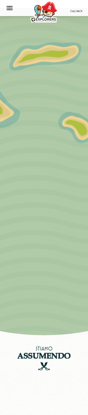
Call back (76, 11)
